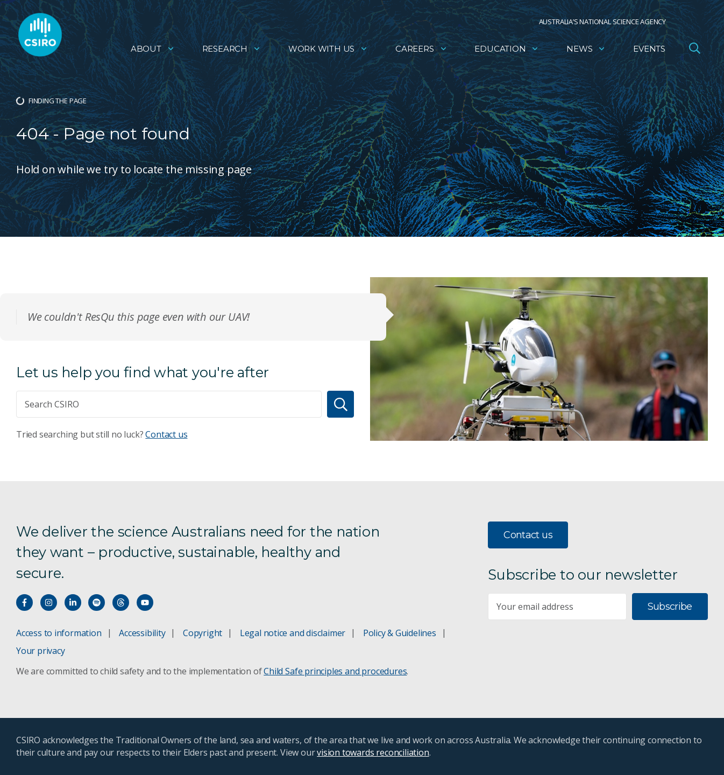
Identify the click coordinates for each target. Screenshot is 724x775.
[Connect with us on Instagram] (48, 602)
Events (649, 51)
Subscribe (670, 606)
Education (506, 51)
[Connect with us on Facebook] (24, 602)
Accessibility (142, 633)
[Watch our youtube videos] (145, 602)
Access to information (59, 633)
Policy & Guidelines (399, 633)
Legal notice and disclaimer (292, 633)
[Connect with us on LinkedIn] (73, 602)
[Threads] (120, 602)
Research (231, 51)
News (586, 51)
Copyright (202, 633)
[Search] (340, 404)
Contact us (166, 434)
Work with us (328, 51)
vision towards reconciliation (373, 752)
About (153, 51)
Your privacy (40, 651)
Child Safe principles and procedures (335, 671)
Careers (421, 51)
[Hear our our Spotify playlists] (96, 602)
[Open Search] (694, 50)
